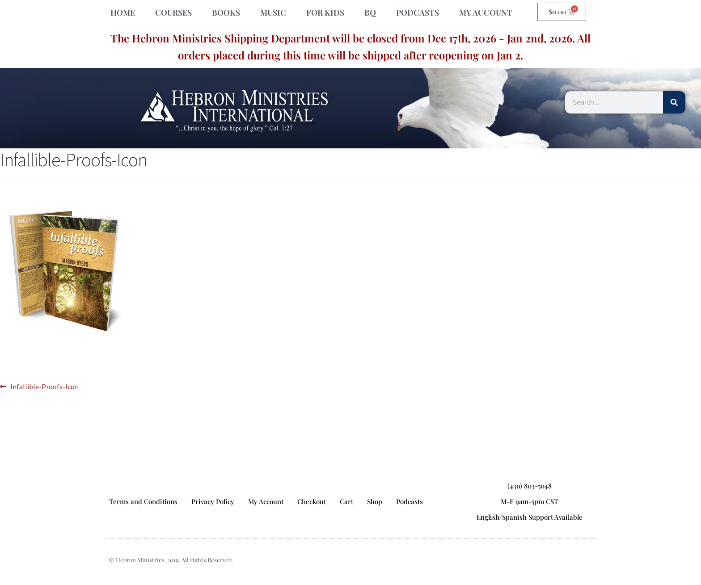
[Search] (674, 102)
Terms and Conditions (143, 501)
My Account (265, 501)
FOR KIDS (325, 12)
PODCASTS (417, 12)
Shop (374, 501)
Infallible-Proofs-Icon (44, 386)
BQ (370, 12)
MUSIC (273, 12)
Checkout (311, 501)
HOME (122, 12)
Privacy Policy (212, 501)
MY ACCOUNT (485, 12)
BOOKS (226, 12)
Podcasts (409, 501)
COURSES (173, 12)
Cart (346, 501)
